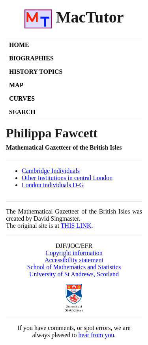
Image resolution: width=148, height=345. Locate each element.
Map (16, 85)
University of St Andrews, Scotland (74, 274)
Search (22, 112)
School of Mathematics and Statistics (74, 267)
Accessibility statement (74, 260)
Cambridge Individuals (51, 170)
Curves (22, 98)
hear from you (96, 335)
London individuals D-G (53, 185)
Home (19, 44)
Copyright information (73, 252)
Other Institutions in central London (67, 177)
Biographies (31, 58)
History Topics (35, 71)
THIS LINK (76, 225)
